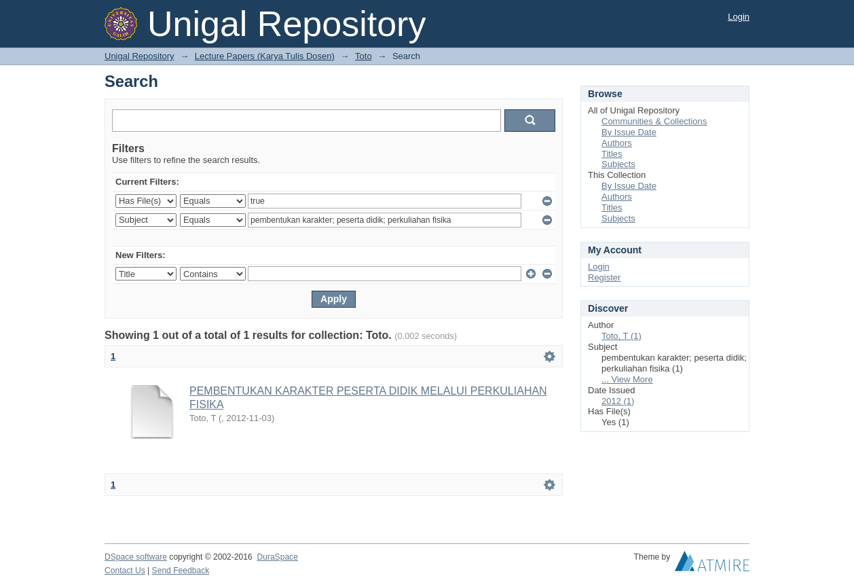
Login (738, 17)
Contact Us (125, 570)
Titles (612, 154)
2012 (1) (617, 401)
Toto (363, 56)
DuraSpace (277, 557)
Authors (616, 143)
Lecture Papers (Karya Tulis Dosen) (265, 56)
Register (604, 277)
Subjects (618, 164)
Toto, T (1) (621, 336)
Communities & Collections (654, 121)
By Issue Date (628, 132)
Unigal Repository (139, 56)
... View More (627, 379)
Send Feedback (181, 570)
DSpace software (136, 557)
